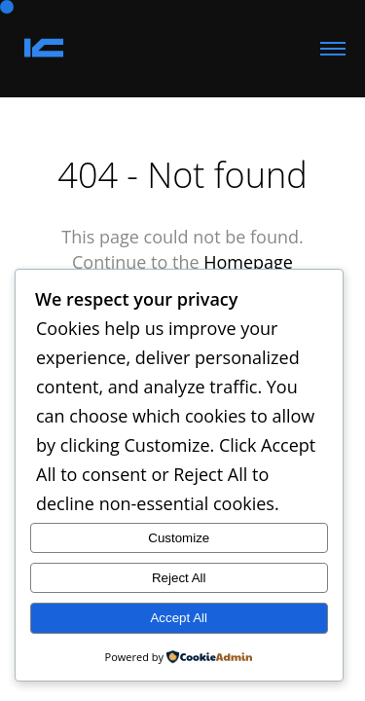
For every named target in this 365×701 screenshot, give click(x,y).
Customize (178, 538)
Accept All (178, 617)
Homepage (248, 262)
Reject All (179, 578)
